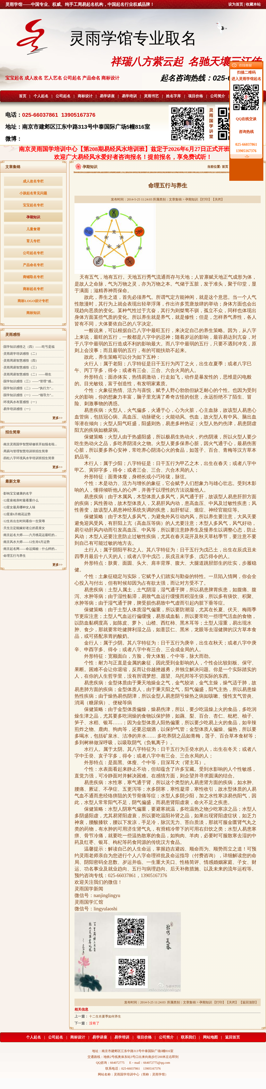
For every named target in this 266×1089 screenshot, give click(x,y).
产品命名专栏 (33, 265)
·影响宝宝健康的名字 (17, 493)
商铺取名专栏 (33, 277)
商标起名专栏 (33, 289)
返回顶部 (248, 1002)
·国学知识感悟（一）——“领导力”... (28, 395)
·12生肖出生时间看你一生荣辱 (24, 521)
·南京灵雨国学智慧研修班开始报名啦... (30, 444)
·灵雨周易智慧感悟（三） (21, 367)
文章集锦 (175, 199)
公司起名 (63, 96)
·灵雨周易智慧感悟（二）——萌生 (27, 374)
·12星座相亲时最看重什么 (21, 500)
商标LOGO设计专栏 (33, 301)
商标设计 (85, 96)
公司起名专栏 (33, 253)
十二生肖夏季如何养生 (105, 1016)
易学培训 (129, 96)
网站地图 (210, 1037)
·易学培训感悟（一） (17, 409)
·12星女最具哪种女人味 (19, 507)
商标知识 (33, 313)
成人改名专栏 (33, 181)
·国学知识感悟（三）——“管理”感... (28, 381)
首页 (22, 96)
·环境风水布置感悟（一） (21, 402)
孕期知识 (33, 217)
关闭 (218, 199)
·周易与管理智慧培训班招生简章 (25, 451)
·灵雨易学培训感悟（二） (21, 353)
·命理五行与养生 (14, 556)
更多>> (57, 418)
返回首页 (232, 1037)
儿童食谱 (33, 229)
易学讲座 (107, 96)
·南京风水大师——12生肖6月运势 (26, 542)
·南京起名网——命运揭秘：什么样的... (30, 549)
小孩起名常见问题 (33, 193)
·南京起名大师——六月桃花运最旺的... (30, 535)
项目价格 (195, 96)
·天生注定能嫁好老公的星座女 (24, 528)
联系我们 (188, 1037)
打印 (205, 199)
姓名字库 (173, 96)
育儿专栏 (33, 241)
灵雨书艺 (151, 96)
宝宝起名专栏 (33, 205)
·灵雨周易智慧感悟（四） (21, 360)
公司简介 (217, 96)
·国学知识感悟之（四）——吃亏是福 (29, 347)
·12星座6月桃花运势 (17, 514)
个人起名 (41, 96)
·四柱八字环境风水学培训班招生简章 (29, 458)
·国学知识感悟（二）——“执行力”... (28, 388)
